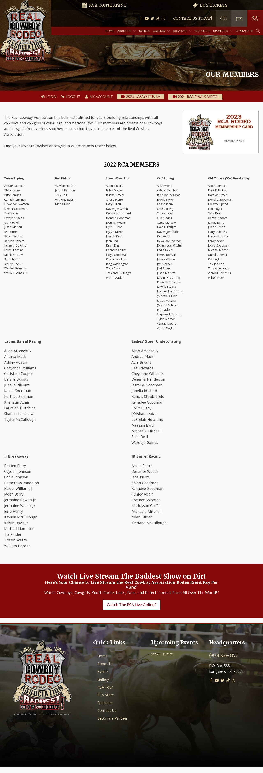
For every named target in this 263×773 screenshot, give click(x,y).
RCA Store (202, 30)
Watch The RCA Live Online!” (131, 611)
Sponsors (222, 30)
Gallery (161, 30)
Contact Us (244, 30)
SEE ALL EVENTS (162, 661)
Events (144, 30)
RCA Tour (182, 30)
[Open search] (258, 31)
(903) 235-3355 (223, 661)
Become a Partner (113, 726)
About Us (126, 30)
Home (109, 30)
